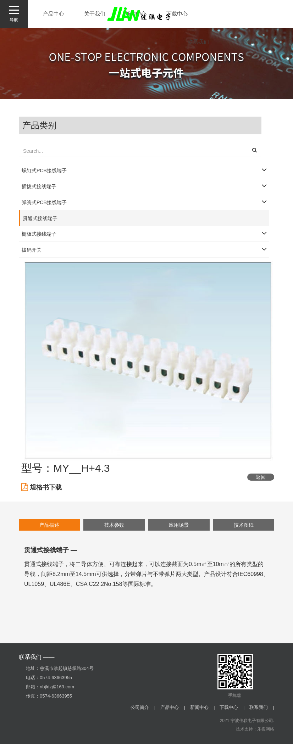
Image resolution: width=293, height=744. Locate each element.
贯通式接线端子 (40, 218)
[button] (254, 151)
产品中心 (53, 14)
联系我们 (198, 42)
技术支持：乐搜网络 (255, 729)
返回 (261, 477)
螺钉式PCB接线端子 (44, 170)
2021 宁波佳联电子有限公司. (247, 720)
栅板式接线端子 (39, 234)
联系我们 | (261, 707)
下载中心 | (232, 707)
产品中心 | (172, 707)
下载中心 (177, 14)
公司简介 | (143, 707)
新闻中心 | (202, 707)
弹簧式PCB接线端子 (44, 202)
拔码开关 (32, 250)
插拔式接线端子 (39, 186)
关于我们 (94, 14)
